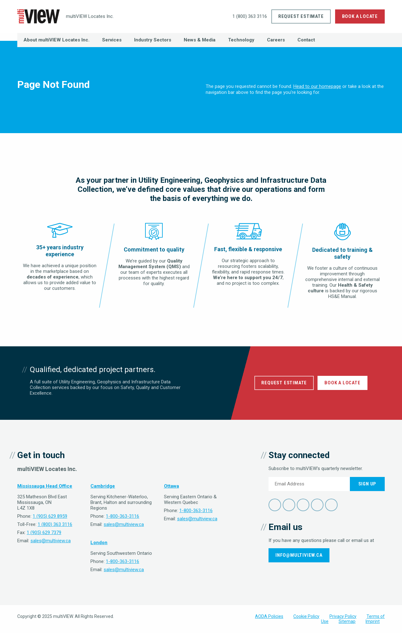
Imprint (373, 621)
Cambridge (102, 486)
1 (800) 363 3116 (245, 16)
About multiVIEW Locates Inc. (57, 40)
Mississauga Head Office (44, 486)
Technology (241, 40)
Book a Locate (360, 16)
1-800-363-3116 (122, 516)
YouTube (317, 505)
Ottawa (171, 486)
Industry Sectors (152, 40)
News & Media (199, 40)
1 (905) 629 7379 (44, 532)
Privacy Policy (342, 616)
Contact (306, 40)
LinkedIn (303, 505)
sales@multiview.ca (50, 541)
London (98, 542)
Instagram (331, 505)
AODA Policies (269, 616)
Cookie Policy (306, 616)
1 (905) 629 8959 (50, 516)
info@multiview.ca (299, 555)
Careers (276, 40)
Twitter (289, 505)
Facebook (275, 505)
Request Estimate (301, 16)
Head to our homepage (317, 86)
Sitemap (347, 621)
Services (112, 40)
